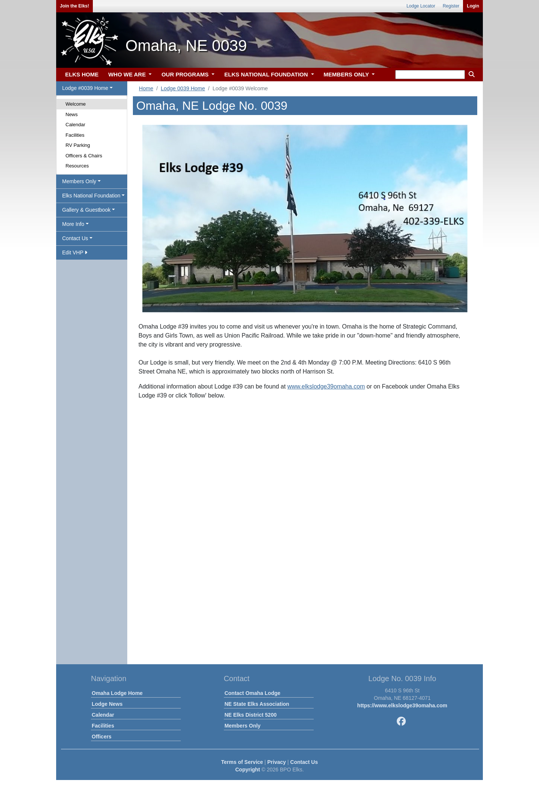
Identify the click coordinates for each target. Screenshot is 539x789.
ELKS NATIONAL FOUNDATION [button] (267, 74)
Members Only (243, 726)
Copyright (247, 770)
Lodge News (107, 704)
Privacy (276, 762)
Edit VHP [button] (74, 253)
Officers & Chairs (84, 155)
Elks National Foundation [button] (91, 196)
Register (451, 6)
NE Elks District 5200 (251, 715)
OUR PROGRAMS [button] (185, 74)
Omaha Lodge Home (117, 693)
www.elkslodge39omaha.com (326, 386)
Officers (102, 737)
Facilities (75, 135)
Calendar (75, 124)
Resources (77, 166)
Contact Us (304, 762)
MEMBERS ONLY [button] (347, 74)
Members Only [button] (79, 181)
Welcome (76, 104)
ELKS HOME (81, 74)
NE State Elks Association (257, 704)
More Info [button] (73, 224)
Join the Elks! (74, 6)
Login (473, 6)
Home (146, 88)
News (72, 114)
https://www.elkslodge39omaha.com (402, 705)
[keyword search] (430, 74)
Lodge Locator (420, 6)
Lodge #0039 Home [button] (85, 88)
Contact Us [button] (75, 238)
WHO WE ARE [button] (127, 74)
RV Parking (78, 145)
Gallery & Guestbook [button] (86, 210)
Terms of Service (242, 762)
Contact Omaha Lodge (252, 693)
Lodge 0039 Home (183, 88)
